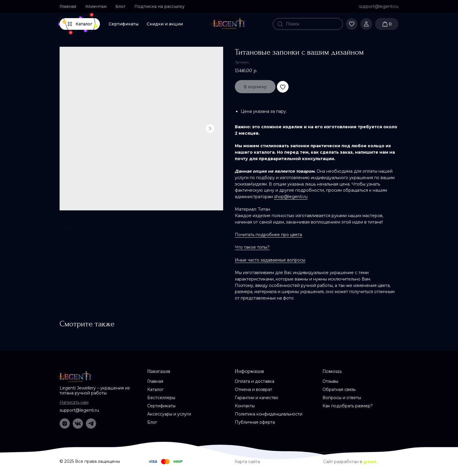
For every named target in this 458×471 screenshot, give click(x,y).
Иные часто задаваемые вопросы (270, 260)
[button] (162, 6)
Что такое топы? (252, 247)
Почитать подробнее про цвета (268, 234)
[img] (229, 24)
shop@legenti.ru (291, 196)
